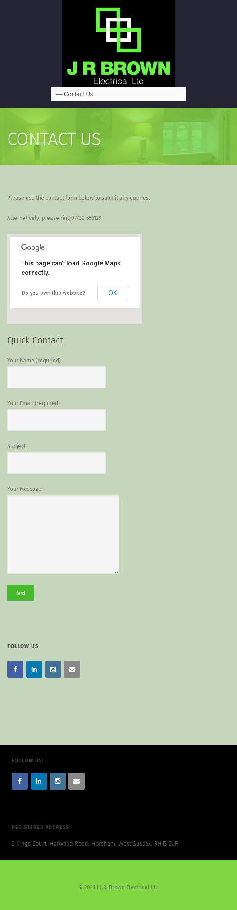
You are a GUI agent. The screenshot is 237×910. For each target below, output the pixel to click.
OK (113, 293)
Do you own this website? (53, 293)
